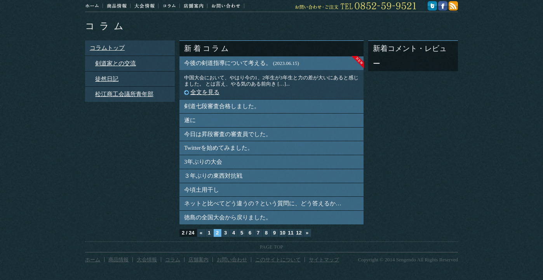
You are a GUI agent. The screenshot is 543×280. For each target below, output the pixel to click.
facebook (442, 5)
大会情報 (144, 6)
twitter (432, 5)
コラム (169, 6)
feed (453, 5)
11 (290, 233)
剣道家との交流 (115, 63)
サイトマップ (324, 259)
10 (282, 233)
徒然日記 (106, 79)
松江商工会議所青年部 (124, 94)
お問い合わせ (225, 6)
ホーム (92, 6)
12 (298, 233)
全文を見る (204, 92)
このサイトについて (278, 259)
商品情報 (117, 6)
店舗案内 (194, 6)
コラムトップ (107, 48)
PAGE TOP (271, 247)
